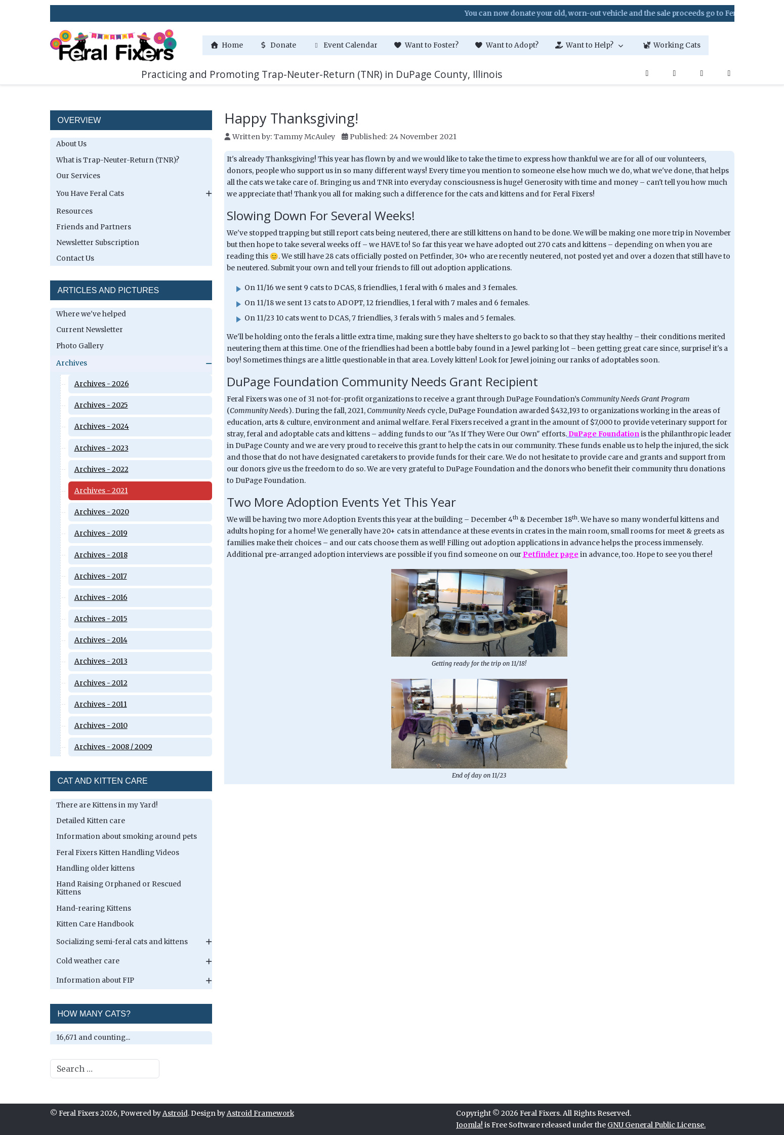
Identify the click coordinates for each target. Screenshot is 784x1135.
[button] (590, 45)
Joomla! (469, 1125)
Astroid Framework (260, 1113)
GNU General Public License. (656, 1125)
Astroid (175, 1113)
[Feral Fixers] (113, 45)
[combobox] (104, 1068)
